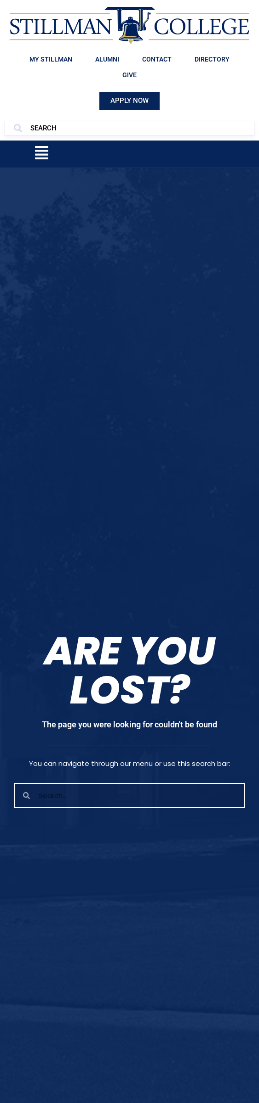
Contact (157, 59)
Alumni (107, 59)
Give (129, 75)
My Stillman (50, 59)
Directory (212, 59)
